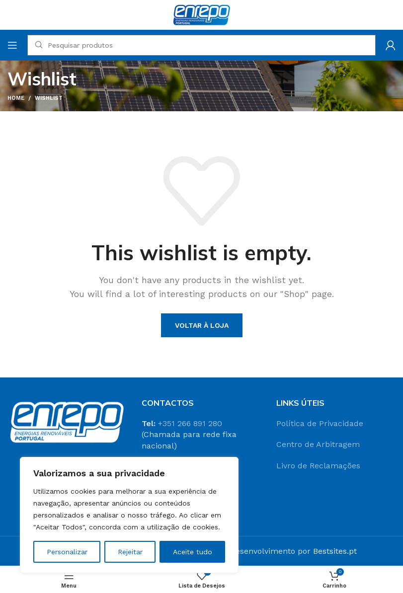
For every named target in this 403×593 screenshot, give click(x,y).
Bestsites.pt (335, 551)
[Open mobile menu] (12, 45)
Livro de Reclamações (318, 465)
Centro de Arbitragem (318, 444)
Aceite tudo (192, 552)
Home (15, 98)
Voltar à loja (202, 325)
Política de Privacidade (319, 423)
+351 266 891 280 (190, 423)
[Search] (201, 45)
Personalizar (67, 552)
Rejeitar (130, 552)
